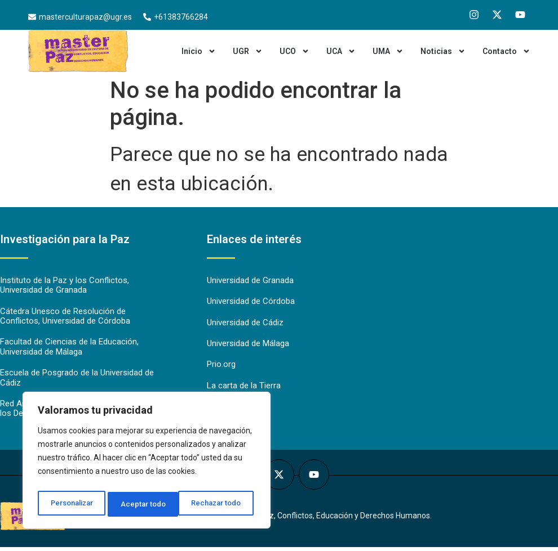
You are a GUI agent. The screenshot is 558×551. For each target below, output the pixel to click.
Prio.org (221, 366)
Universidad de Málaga (248, 345)
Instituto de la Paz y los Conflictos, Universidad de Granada (64, 286)
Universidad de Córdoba (251, 302)
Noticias (443, 51)
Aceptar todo (222, 504)
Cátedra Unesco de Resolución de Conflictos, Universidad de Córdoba (65, 317)
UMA (388, 51)
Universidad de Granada (250, 281)
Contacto (506, 51)
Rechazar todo (146, 504)
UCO (294, 51)
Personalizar (71, 504)
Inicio (198, 51)
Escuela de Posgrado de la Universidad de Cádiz (77, 380)
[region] (147, 462)
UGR (248, 51)
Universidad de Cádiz (245, 324)
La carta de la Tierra (244, 388)
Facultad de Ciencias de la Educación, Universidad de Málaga (69, 349)
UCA (341, 51)
